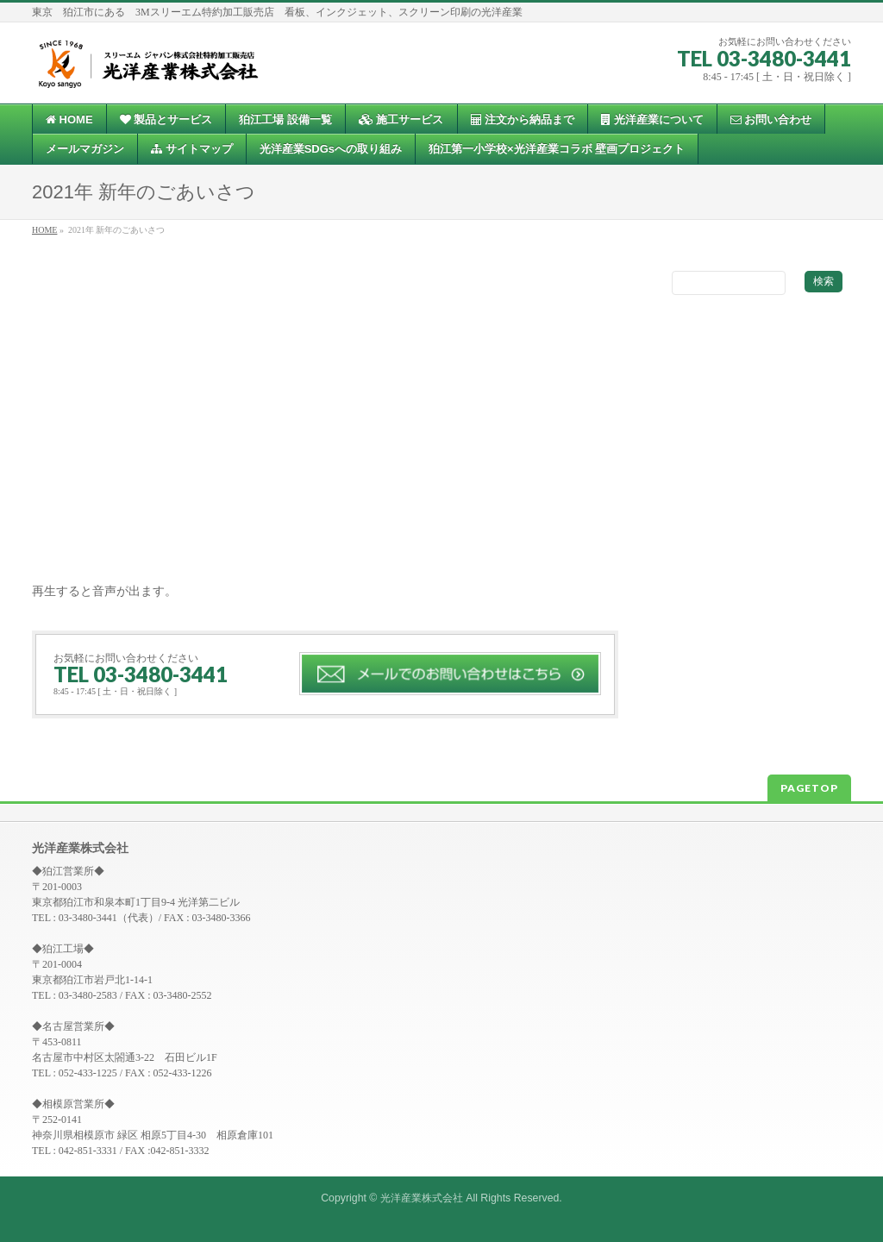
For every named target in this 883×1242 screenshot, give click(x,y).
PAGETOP (809, 787)
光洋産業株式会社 (421, 1198)
